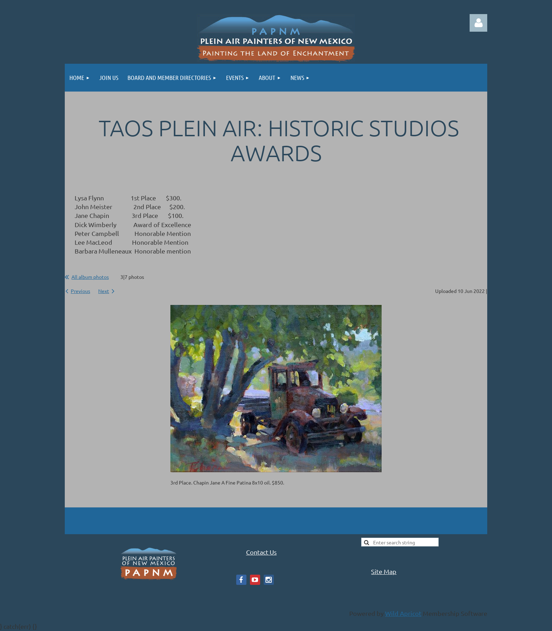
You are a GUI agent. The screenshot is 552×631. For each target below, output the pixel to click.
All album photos (90, 277)
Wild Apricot (403, 613)
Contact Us (261, 552)
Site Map (383, 571)
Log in (478, 23)
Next (103, 291)
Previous (80, 291)
